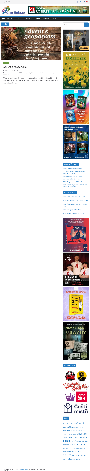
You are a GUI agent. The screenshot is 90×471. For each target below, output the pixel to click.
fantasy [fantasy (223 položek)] (81, 427)
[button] (13, 18)
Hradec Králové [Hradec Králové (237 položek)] (74, 434)
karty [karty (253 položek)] (78, 437)
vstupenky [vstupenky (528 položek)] (67, 459)
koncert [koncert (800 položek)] (72, 441)
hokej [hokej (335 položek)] (64, 434)
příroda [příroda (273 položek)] (75, 448)
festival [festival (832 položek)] (66, 430)
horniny (29, 73)
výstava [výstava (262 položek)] (73, 459)
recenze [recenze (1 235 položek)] (81, 448)
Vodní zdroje (50, 73)
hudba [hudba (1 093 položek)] (84, 433)
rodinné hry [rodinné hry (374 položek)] (73, 451)
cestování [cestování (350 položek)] (73, 424)
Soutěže (37, 18)
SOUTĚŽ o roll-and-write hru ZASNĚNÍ (74, 213)
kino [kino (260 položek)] (81, 437)
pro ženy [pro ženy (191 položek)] (71, 448)
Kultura (9, 18)
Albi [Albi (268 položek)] (64, 424)
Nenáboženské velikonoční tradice (72, 176)
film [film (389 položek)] (71, 430)
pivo (41, 73)
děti (14, 73)
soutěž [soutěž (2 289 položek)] (67, 455)
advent (6, 73)
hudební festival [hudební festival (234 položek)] (67, 437)
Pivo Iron (44, 73)
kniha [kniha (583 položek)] (84, 437)
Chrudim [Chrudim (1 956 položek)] (81, 423)
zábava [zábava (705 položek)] (79, 459)
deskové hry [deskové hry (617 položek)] (68, 427)
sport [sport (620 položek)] (73, 455)
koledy (33, 73)
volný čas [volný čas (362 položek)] (83, 455)
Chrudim (46, 18)
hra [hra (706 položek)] (68, 434)
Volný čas (27, 18)
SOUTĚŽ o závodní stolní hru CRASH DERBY (75, 200)
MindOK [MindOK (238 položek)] (78, 441)
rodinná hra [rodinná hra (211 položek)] (66, 451)
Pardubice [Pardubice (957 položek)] (76, 444)
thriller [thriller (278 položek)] (78, 455)
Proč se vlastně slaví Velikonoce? (72, 168)
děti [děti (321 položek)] (78, 427)
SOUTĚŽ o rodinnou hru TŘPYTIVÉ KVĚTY (74, 197)
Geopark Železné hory (21, 73)
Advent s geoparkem (15, 66)
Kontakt (54, 18)
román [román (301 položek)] (79, 451)
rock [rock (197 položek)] (86, 448)
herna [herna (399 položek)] (78, 430)
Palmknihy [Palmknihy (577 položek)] (67, 445)
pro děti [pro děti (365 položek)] (65, 449)
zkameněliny (6, 74)
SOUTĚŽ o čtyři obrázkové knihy (72, 210)
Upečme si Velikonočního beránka (72, 179)
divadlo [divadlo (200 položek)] (75, 427)
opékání (37, 73)
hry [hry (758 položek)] (79, 434)
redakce (18, 70)
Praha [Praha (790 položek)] (83, 444)
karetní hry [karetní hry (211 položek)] (74, 437)
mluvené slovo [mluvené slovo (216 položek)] (84, 441)
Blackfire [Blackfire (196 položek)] (67, 423)
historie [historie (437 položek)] (82, 430)
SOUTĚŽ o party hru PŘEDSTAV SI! (73, 182)
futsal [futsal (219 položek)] (74, 430)
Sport (19, 18)
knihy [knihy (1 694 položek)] (66, 440)
